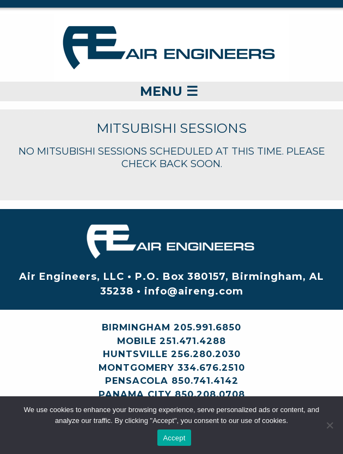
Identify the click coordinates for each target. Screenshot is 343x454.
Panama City (135, 394)
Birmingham (136, 327)
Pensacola (136, 380)
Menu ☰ (169, 91)
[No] (329, 425)
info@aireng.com (193, 291)
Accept (174, 438)
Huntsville (135, 353)
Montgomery (136, 367)
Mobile (136, 340)
